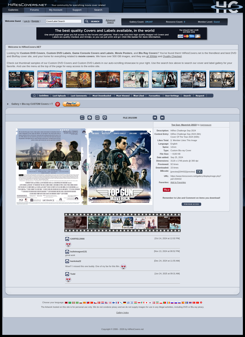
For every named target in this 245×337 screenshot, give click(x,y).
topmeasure (205, 125)
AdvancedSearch (110, 21)
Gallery (15, 104)
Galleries (13, 9)
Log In (27, 21)
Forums (34, 9)
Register (35, 21)
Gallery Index (122, 312)
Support (77, 9)
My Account (55, 9)
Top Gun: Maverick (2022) (184, 125)
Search (98, 9)
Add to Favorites (178, 182)
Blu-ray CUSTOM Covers (35, 104)
